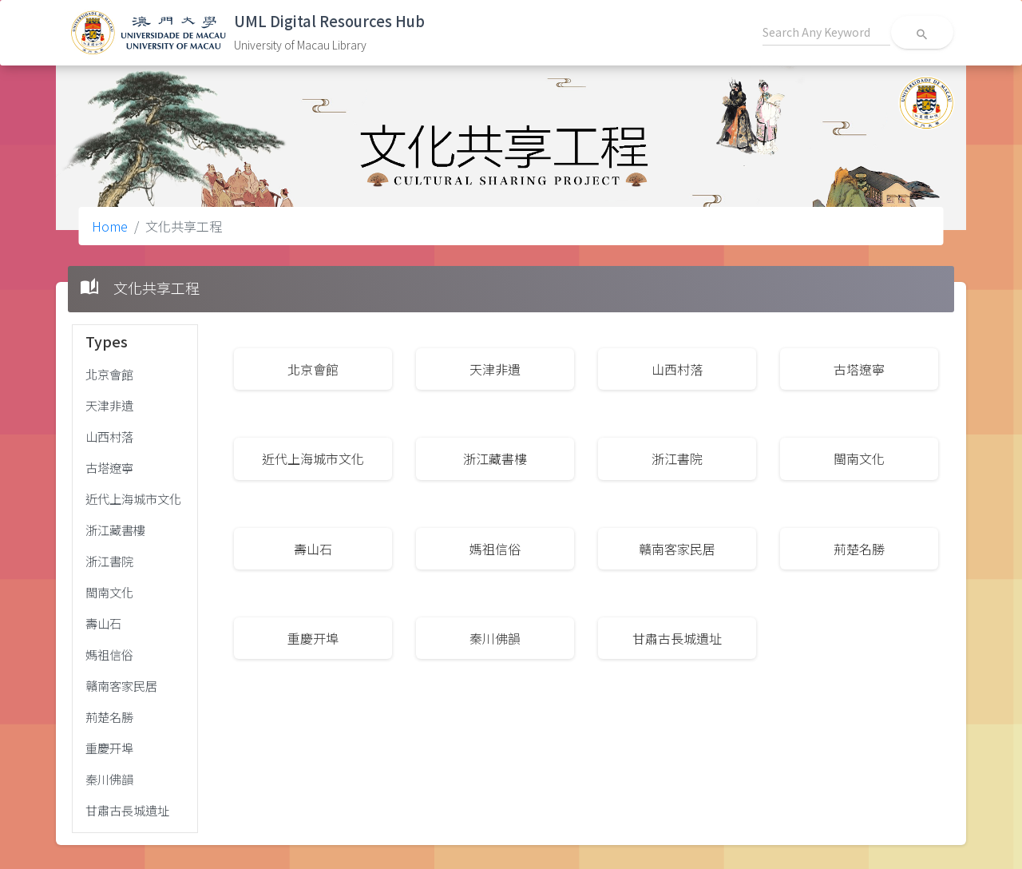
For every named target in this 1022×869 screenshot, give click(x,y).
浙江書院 (109, 560)
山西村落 (109, 436)
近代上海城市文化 (133, 498)
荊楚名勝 (109, 716)
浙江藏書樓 (115, 529)
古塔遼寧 (109, 467)
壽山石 (103, 623)
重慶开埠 (109, 747)
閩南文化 (109, 592)
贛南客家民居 (121, 685)
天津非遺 (109, 405)
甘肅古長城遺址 (127, 810)
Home (110, 226)
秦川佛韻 (109, 779)
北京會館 (109, 374)
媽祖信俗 (109, 654)
